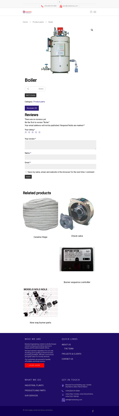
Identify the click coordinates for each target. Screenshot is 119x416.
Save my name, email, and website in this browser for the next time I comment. (61, 172)
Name (28, 153)
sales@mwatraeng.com (69, 6)
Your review (30, 139)
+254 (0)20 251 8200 (48, 6)
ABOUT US (66, 344)
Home (25, 22)
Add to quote (30, 95)
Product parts (38, 22)
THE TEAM (68, 348)
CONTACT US (67, 359)
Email (28, 162)
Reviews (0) (32, 108)
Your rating (30, 130)
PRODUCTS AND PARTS (35, 390)
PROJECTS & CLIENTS (71, 354)
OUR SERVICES (31, 395)
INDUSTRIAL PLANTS (34, 385)
